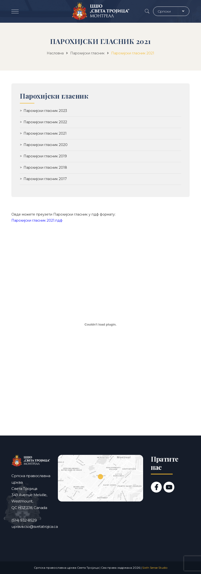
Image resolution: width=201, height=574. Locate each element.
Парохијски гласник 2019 (45, 156)
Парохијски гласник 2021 (45, 133)
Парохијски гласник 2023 (45, 111)
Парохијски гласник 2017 (45, 179)
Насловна (55, 53)
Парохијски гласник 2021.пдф (36, 220)
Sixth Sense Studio (154, 567)
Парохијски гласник (87, 53)
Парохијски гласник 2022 (45, 122)
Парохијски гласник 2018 (45, 167)
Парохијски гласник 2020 (45, 145)
